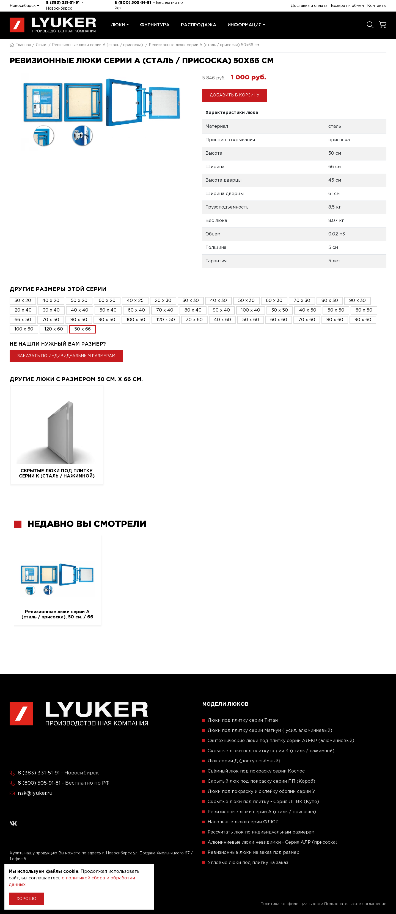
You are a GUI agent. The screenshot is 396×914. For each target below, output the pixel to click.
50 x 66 (82, 329)
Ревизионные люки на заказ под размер (253, 853)
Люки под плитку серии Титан (243, 720)
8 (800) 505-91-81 (132, 2)
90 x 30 (357, 301)
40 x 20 (50, 301)
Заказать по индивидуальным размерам (66, 356)
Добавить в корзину (234, 95)
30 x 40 (51, 310)
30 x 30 (191, 301)
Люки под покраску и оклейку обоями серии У (261, 792)
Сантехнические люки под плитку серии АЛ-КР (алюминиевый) (281, 741)
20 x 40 (23, 310)
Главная (20, 45)
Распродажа (198, 25)
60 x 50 (364, 310)
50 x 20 (79, 301)
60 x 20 (107, 301)
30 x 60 (194, 320)
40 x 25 (135, 301)
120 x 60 (54, 329)
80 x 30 (329, 301)
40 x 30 (218, 301)
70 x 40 (164, 310)
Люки (120, 25)
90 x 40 (221, 310)
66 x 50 (23, 320)
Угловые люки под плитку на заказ (248, 863)
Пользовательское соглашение (355, 903)
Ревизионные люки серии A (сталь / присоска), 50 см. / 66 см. (57, 615)
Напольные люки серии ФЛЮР (243, 822)
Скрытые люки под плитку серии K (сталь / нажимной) (57, 473)
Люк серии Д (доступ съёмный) (244, 761)
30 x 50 (279, 310)
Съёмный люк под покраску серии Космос (256, 771)
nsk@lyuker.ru (35, 793)
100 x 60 (24, 329)
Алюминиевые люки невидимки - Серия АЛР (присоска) (272, 842)
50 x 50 (336, 310)
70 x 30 (302, 301)
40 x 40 (79, 310)
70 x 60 (306, 320)
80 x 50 (78, 320)
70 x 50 (50, 320)
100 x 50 (136, 320)
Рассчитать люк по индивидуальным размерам (261, 832)
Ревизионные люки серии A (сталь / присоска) (97, 45)
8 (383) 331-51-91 (62, 2)
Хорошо (26, 899)
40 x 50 (307, 310)
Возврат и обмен (347, 5)
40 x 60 (222, 320)
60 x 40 (136, 310)
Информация (246, 25)
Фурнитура (155, 25)
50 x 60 (250, 320)
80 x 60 (334, 320)
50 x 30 (246, 301)
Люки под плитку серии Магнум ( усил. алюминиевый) (270, 731)
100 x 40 (250, 310)
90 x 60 (362, 320)
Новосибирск (24, 5)
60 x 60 (278, 320)
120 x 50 (165, 320)
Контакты (376, 5)
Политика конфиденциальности (291, 903)
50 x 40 (108, 310)
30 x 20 (23, 301)
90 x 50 (106, 320)
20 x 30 (163, 301)
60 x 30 (274, 301)
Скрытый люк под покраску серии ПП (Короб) (261, 781)
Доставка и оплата (309, 5)
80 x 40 (193, 310)
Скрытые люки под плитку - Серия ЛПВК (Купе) (263, 802)
